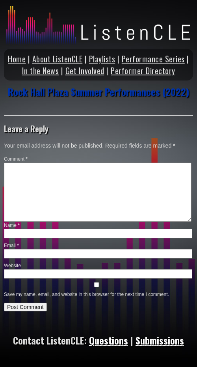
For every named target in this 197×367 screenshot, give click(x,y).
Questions (108, 340)
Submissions (160, 340)
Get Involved (84, 71)
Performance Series (153, 59)
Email (11, 245)
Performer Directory (143, 71)
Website (12, 265)
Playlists (102, 59)
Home (17, 59)
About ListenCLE (57, 59)
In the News (40, 71)
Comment (16, 159)
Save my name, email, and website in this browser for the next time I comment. (86, 294)
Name (12, 225)
